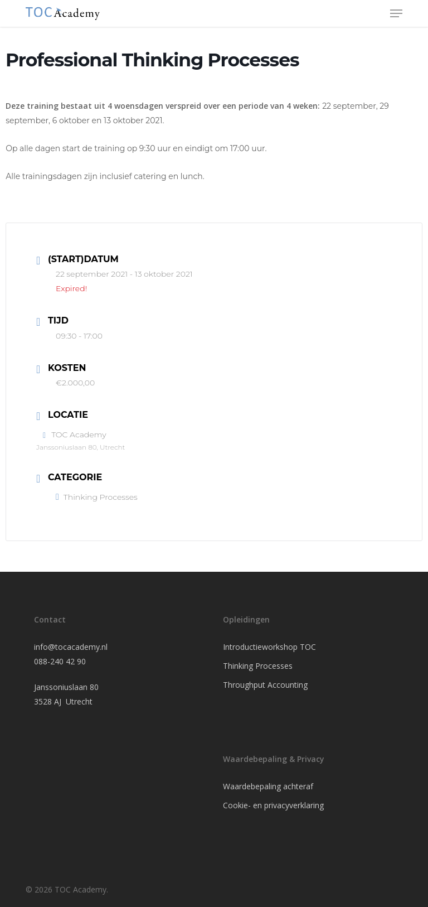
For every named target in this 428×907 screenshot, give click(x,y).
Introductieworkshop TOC (269, 646)
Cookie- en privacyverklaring (273, 805)
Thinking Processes (97, 497)
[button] (396, 13)
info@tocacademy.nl (71, 646)
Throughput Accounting (265, 684)
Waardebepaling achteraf (268, 786)
